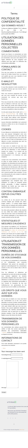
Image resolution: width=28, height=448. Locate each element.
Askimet (4, 332)
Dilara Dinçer (21, 429)
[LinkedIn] (16, 418)
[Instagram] (11, 418)
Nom (5, 354)
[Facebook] (9, 418)
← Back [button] (3, 348)
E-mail (6, 358)
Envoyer (4, 392)
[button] (14, 7)
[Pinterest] (14, 418)
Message (3, 387)
